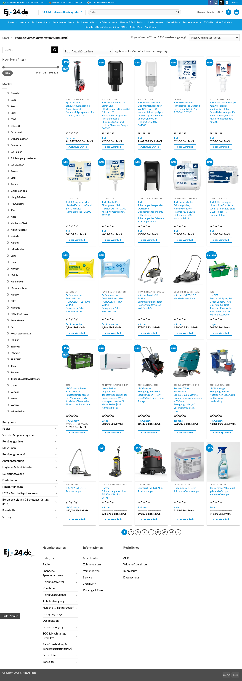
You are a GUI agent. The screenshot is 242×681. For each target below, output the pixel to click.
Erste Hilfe (136, 27)
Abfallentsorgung (108, 22)
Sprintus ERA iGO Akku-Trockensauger (151, 489)
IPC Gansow (72, 420)
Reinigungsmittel (41, 22)
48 (164, 532)
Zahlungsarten (92, 564)
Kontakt (236, 2)
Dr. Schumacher (74, 324)
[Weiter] (178, 532)
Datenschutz (131, 577)
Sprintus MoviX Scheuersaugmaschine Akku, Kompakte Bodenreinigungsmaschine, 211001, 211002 (80, 109)
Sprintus (70, 137)
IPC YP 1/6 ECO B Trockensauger (75, 489)
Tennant (178, 420)
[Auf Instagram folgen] (215, 2)
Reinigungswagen (156, 22)
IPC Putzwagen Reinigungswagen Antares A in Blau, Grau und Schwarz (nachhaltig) (222, 395)
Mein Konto (90, 558)
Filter (7, 73)
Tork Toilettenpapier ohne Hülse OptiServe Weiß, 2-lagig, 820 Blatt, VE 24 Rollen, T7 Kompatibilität (222, 208)
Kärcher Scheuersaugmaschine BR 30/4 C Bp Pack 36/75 (114, 492)
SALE (220, 12)
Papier (12, 22)
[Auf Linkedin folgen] (226, 2)
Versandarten (91, 570)
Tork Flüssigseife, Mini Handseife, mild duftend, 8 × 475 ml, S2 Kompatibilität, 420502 (79, 207)
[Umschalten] (56, 428)
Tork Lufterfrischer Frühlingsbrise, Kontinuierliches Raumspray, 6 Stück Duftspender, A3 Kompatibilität (184, 210)
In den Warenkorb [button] (112, 147)
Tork (104, 137)
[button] (228, 12)
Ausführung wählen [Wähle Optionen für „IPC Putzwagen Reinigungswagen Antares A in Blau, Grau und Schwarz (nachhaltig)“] (222, 432)
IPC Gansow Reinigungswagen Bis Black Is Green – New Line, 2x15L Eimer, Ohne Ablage (151, 395)
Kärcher (142, 324)
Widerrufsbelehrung (135, 564)
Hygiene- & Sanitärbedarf (133, 22)
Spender (24, 22)
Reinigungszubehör (87, 22)
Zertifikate (89, 584)
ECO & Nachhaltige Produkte (218, 22)
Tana (212, 507)
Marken (201, 12)
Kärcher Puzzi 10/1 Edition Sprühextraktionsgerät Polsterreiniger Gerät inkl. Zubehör (150, 301)
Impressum (130, 570)
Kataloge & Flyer (93, 590)
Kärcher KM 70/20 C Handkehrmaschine (185, 297)
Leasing (211, 12)
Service (87, 577)
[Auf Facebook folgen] (210, 2)
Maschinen (9, 448)
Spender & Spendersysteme (19, 435)
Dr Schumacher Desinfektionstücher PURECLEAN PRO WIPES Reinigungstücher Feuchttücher (113, 303)
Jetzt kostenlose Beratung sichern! (62, 12)
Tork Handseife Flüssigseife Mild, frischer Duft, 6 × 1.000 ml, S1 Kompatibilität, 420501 (114, 208)
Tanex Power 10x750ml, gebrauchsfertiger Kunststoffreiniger (222, 491)
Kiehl (176, 507)
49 (171, 532)
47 (158, 532)
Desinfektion (173, 22)
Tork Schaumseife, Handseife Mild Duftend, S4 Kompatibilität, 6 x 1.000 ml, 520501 (187, 107)
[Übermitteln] (178, 12)
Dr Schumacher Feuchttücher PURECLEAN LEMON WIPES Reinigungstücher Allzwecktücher (78, 303)
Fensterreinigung (192, 22)
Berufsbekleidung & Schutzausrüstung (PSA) (106, 27)
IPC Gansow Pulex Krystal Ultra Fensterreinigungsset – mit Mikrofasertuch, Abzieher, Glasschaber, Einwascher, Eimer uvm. (78, 396)
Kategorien (9, 422)
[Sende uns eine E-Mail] (221, 2)
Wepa (105, 420)
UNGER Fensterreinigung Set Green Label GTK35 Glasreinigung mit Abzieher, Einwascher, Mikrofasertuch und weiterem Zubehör (221, 305)
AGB (126, 558)
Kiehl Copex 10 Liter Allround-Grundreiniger (187, 489)
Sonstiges (151, 27)
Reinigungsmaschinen (64, 22)
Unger (213, 324)
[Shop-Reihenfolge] (214, 37)
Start (5, 38)
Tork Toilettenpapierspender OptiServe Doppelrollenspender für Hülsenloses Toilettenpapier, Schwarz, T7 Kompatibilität (151, 212)
